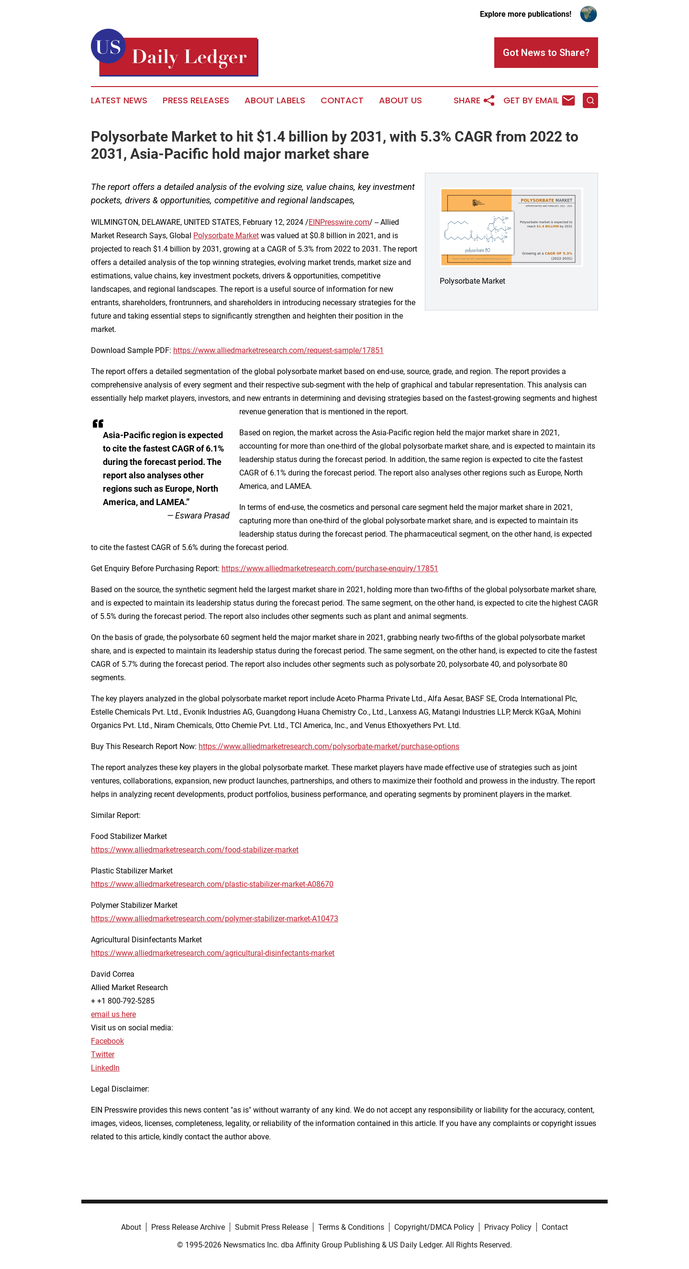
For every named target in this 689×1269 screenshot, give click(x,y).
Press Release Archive (188, 1227)
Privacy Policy (508, 1227)
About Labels (274, 100)
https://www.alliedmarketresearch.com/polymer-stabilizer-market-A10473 (214, 918)
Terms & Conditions (351, 1227)
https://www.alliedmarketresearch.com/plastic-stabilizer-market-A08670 (212, 884)
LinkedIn (105, 1067)
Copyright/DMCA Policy (434, 1227)
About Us (400, 100)
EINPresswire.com (339, 222)
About (131, 1227)
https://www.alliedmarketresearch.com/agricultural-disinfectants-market (212, 953)
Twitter (102, 1054)
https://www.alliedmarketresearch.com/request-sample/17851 (278, 350)
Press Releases (196, 100)
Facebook (107, 1041)
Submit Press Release (271, 1227)
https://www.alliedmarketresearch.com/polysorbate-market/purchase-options (329, 746)
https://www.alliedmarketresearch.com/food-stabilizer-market (195, 849)
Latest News (119, 100)
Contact (342, 100)
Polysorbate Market (226, 235)
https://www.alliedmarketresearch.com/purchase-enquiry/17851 (330, 568)
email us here (113, 1014)
